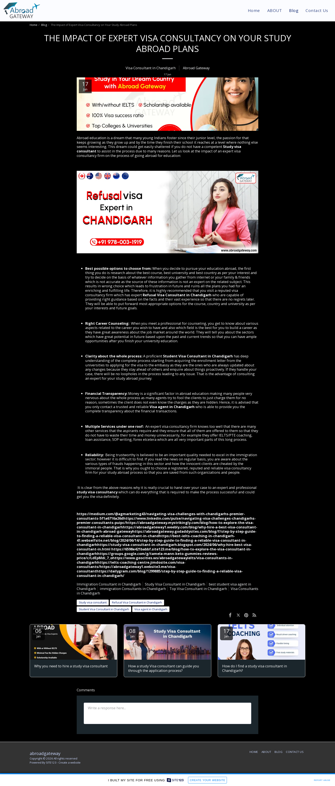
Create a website (70, 762)
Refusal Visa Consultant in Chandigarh (177, 294)
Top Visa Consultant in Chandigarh (198, 588)
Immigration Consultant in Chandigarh (109, 584)
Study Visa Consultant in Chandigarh (175, 584)
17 (226, 632)
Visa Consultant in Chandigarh (151, 67)
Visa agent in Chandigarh (172, 406)
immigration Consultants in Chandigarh (133, 588)
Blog (44, 25)
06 (38, 632)
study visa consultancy (97, 492)
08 (132, 632)
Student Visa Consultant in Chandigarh (198, 356)
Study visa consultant (93, 602)
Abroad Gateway (196, 67)
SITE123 (51, 762)
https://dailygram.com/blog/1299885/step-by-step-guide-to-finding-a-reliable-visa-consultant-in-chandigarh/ (160, 573)
